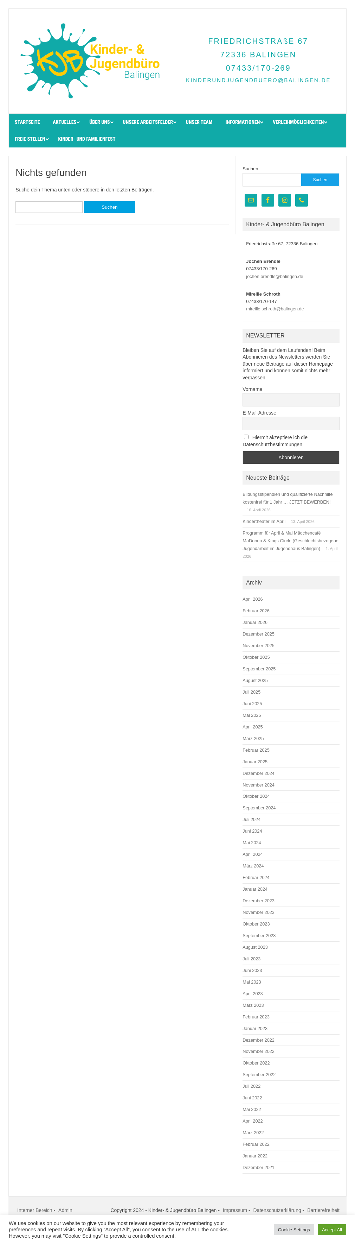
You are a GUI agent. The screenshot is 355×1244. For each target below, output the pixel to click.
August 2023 (255, 947)
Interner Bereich (34, 1210)
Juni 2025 (252, 703)
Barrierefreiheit (323, 1210)
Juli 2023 (251, 958)
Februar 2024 (256, 877)
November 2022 (259, 1051)
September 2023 (259, 935)
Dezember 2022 (259, 1040)
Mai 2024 (252, 842)
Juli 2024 (251, 819)
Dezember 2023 (259, 900)
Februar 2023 (256, 1016)
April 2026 (253, 599)
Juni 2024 (252, 831)
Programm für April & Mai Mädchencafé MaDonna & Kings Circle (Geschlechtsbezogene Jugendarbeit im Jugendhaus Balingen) (290, 540)
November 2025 (259, 645)
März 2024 (253, 866)
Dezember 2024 (259, 773)
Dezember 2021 (259, 1167)
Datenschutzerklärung (277, 1210)
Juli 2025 (251, 692)
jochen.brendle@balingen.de (274, 276)
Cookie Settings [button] (294, 1229)
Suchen (250, 168)
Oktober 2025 (256, 657)
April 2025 (253, 727)
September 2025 (259, 668)
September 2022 (259, 1074)
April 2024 (253, 854)
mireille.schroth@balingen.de (275, 308)
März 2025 (253, 738)
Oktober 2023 (256, 924)
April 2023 (253, 993)
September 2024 (259, 807)
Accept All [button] (332, 1229)
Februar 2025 (256, 750)
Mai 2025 (252, 715)
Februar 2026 (256, 610)
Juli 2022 (251, 1086)
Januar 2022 (255, 1155)
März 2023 (253, 1005)
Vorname (252, 389)
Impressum (235, 1210)
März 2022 (253, 1132)
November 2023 (259, 912)
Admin (65, 1210)
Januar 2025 (255, 761)
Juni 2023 (252, 970)
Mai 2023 (252, 982)
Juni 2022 (252, 1097)
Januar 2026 (255, 622)
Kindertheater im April (264, 521)
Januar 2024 (255, 889)
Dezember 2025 (259, 634)
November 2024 (259, 785)
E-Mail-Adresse (259, 413)
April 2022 (253, 1121)
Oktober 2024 (256, 796)
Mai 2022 (252, 1109)
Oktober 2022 (256, 1063)
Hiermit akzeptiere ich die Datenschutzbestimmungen (275, 441)
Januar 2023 (255, 1028)
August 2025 (255, 680)
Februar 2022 (256, 1144)
